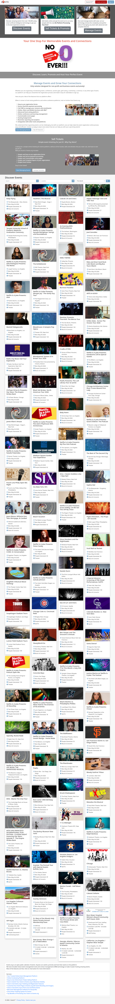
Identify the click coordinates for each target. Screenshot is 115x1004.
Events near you (31, 1000)
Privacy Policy (21, 1000)
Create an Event (101, 2)
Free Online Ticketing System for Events (19, 991)
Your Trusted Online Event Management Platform (22, 976)
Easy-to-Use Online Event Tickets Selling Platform (22, 980)
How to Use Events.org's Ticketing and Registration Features (25, 984)
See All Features (38, 130)
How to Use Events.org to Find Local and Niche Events (23, 988)
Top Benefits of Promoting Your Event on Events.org (23, 993)
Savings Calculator (39, 170)
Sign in (111, 2)
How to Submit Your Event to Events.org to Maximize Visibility (26, 982)
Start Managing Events (23, 130)
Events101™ (89, 2)
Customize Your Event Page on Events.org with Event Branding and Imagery (30, 986)
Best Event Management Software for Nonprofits (22, 989)
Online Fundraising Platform (15, 978)
